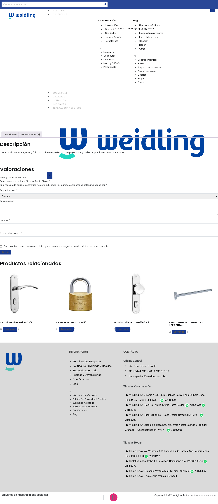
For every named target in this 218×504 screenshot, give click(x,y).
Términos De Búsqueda (87, 361)
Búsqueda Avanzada (85, 370)
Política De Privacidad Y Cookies (92, 366)
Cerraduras (133, 28)
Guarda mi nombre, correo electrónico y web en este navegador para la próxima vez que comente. (56, 246)
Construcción (147, 28)
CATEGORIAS (60, 14)
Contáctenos (81, 379)
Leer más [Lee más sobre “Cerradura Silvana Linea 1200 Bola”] (122, 329)
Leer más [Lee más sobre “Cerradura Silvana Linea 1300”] (10, 329)
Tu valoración (8, 201)
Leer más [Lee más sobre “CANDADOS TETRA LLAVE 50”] (66, 329)
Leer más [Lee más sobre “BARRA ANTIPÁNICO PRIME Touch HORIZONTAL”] (179, 331)
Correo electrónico (11, 233)
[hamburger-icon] (212, 10)
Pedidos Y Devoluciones (87, 375)
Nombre (5, 220)
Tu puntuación (8, 190)
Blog (75, 384)
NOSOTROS (59, 10)
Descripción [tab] (10, 134)
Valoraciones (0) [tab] (30, 134)
